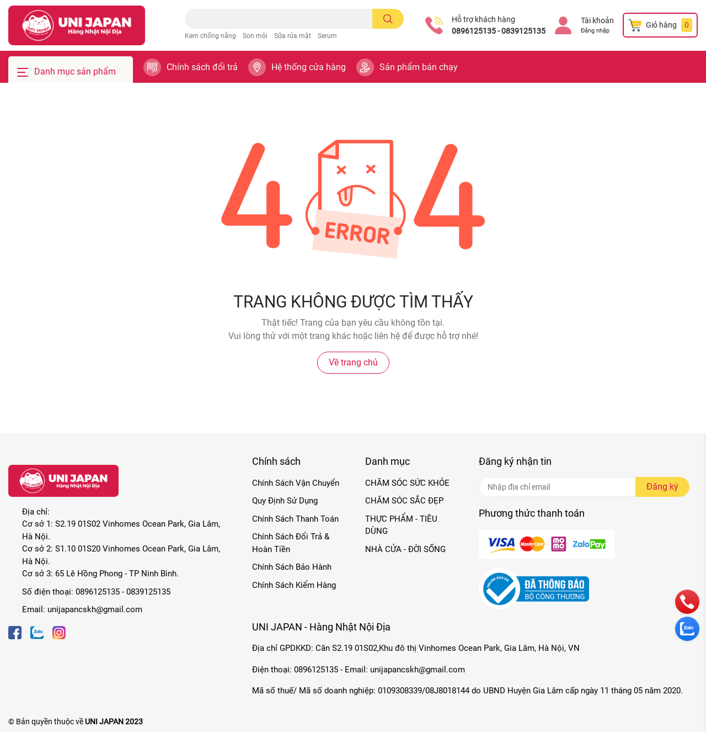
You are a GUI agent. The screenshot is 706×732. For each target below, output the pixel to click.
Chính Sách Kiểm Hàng (294, 585)
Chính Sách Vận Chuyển (295, 483)
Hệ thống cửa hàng (308, 67)
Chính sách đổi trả (202, 67)
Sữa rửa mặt (292, 36)
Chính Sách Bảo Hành (291, 567)
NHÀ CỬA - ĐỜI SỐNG (405, 549)
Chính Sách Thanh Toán (295, 519)
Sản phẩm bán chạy (418, 67)
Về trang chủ (353, 362)
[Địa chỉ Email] (584, 487)
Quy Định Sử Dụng (285, 501)
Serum (327, 36)
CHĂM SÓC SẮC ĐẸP (404, 501)
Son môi (255, 36)
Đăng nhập (595, 30)
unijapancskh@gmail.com (94, 609)
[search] (388, 19)
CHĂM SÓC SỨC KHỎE (407, 483)
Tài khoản (597, 20)
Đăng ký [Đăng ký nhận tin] (662, 486)
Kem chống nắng (210, 36)
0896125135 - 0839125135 (498, 30)
